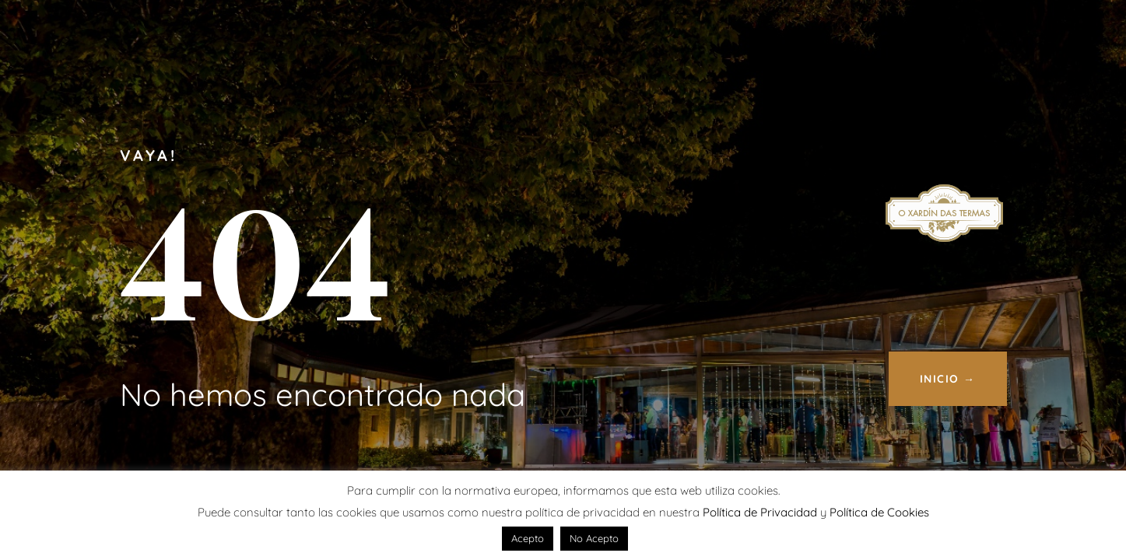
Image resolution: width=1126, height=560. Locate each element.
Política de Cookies (879, 512)
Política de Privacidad (760, 512)
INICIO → (948, 379)
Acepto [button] (527, 538)
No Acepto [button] (594, 538)
